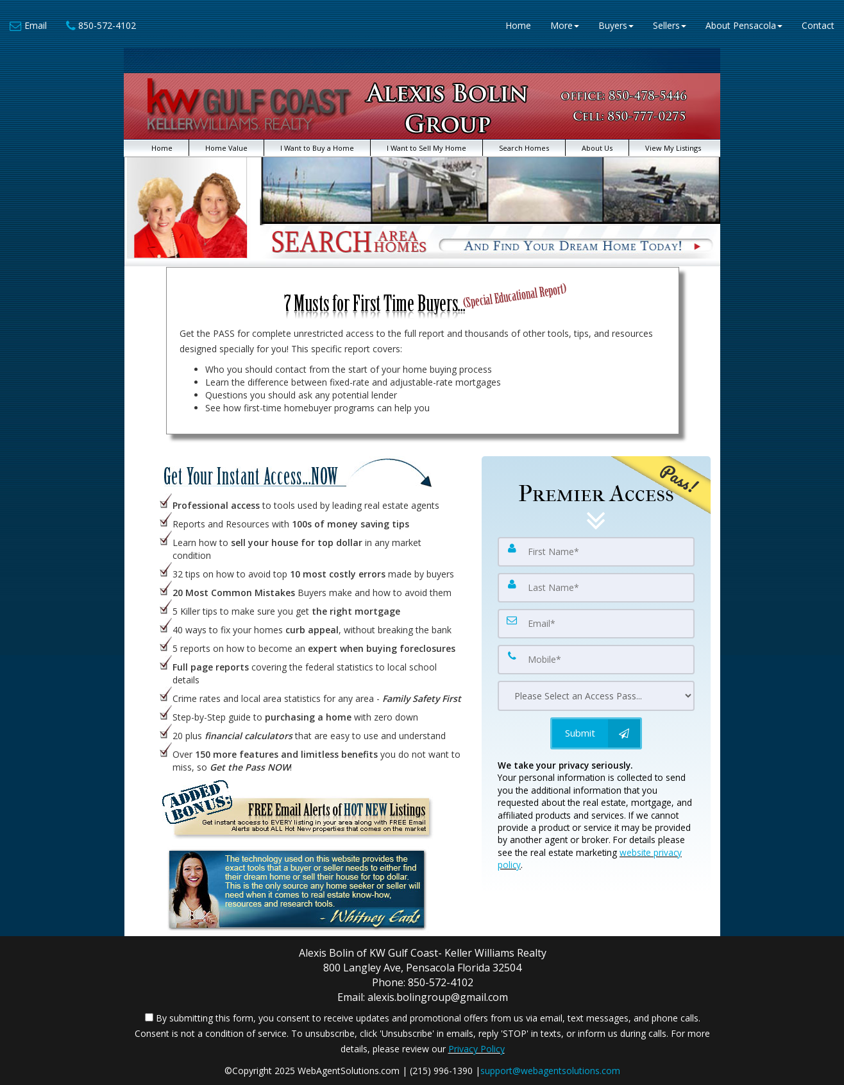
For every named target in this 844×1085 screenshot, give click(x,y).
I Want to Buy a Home (317, 148)
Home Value (226, 148)
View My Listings (673, 148)
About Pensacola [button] (743, 25)
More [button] (564, 25)
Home (518, 25)
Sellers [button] (669, 25)
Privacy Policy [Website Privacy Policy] (476, 1049)
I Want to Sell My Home (426, 148)
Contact (818, 25)
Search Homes (524, 148)
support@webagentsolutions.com (550, 1070)
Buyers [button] (616, 25)
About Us (597, 148)
